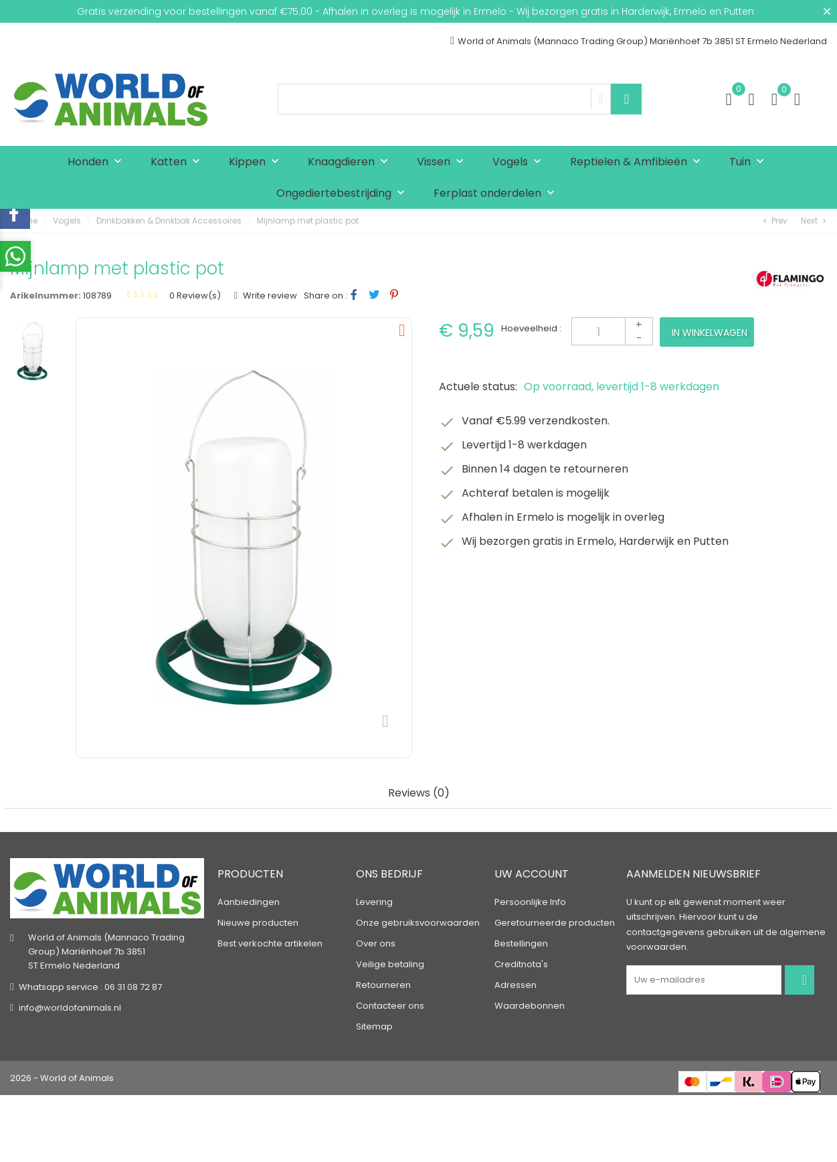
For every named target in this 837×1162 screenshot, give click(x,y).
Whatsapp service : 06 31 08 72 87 (90, 986)
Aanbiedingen (248, 902)
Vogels (519, 162)
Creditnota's (521, 964)
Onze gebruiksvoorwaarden (418, 922)
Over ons (375, 943)
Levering (374, 902)
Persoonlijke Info (530, 902)
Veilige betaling (390, 964)
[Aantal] (612, 331)
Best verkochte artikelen (269, 943)
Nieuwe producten (257, 922)
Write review (269, 295)
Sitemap (374, 1026)
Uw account (531, 874)
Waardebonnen (529, 1005)
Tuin (749, 162)
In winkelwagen (709, 332)
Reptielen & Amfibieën (638, 162)
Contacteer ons (390, 1005)
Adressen (515, 985)
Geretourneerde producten (554, 922)
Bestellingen (521, 943)
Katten (178, 162)
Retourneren (383, 985)
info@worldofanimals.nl (70, 1007)
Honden (98, 162)
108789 (97, 295)
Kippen (257, 162)
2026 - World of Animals (62, 1078)
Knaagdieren (351, 162)
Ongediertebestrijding (343, 193)
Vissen (443, 162)
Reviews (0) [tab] (419, 793)
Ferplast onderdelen (497, 193)
